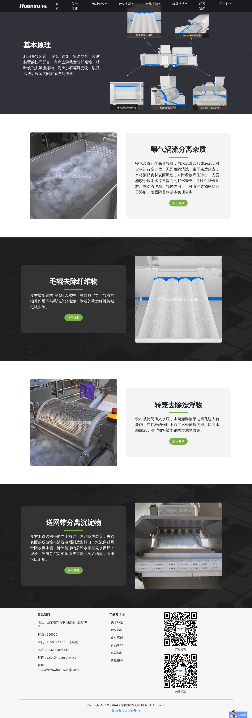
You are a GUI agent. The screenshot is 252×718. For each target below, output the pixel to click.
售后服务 (117, 660)
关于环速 (75, 6)
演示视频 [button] (178, 203)
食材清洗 (117, 630)
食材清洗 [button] (98, 4)
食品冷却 (117, 645)
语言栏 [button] (224, 4)
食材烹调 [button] (125, 4)
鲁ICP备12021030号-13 (126, 710)
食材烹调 (117, 637)
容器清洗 (117, 653)
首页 (57, 6)
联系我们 (202, 6)
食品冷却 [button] (152, 4)
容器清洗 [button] (178, 4)
